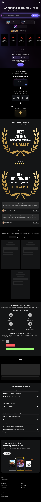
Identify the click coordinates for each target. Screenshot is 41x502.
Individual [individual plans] (12, 237)
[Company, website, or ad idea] (17, 15)
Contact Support (4, 487)
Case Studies (3, 492)
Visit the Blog (3, 494)
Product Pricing (4, 485)
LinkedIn (23, 487)
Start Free (20, 64)
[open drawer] (39, 2)
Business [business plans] (19, 237)
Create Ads (35, 15)
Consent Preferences (4, 496)
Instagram (23, 485)
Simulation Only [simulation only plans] (27, 237)
